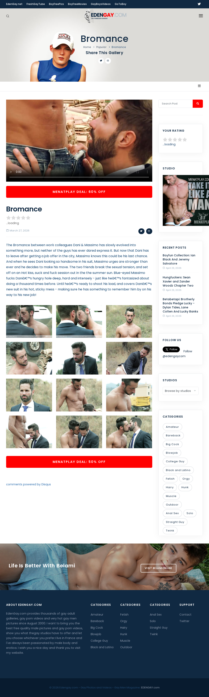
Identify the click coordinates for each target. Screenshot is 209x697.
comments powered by (28, 484)
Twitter (184, 621)
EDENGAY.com (150, 687)
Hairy (170, 487)
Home (87, 47)
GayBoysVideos (101, 4)
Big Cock (172, 444)
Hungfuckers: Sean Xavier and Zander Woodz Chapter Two (178, 281)
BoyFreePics (56, 4)
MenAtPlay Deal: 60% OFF (79, 191)
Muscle (171, 496)
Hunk (185, 487)
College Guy (175, 461)
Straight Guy (175, 522)
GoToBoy (120, 4)
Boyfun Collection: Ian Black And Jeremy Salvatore (179, 259)
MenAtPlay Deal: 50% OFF (79, 461)
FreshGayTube (36, 4)
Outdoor (172, 505)
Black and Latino (178, 470)
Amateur (172, 427)
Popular (101, 47)
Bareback (173, 435)
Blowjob (172, 453)
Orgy (186, 479)
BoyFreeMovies (77, 4)
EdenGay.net (14, 4)
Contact (185, 615)
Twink (170, 530)
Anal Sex (172, 513)
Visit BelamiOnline (158, 568)
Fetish (170, 479)
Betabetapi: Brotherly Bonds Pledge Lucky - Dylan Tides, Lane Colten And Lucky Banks (180, 305)
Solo (190, 513)
